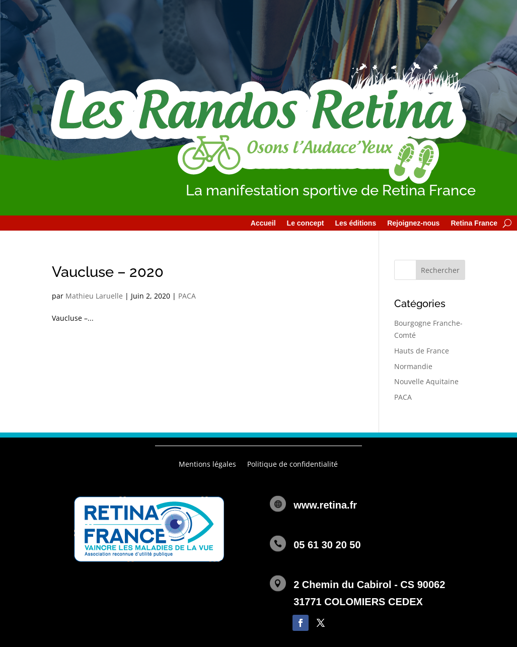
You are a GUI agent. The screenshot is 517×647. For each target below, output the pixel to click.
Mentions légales (207, 465)
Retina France (474, 223)
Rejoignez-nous (413, 223)
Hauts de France (421, 350)
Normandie (413, 366)
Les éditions (355, 223)
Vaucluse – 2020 (108, 271)
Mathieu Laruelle (94, 296)
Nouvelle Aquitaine (426, 381)
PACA (187, 296)
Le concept (305, 223)
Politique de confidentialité (292, 465)
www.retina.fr (325, 505)
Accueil (263, 223)
